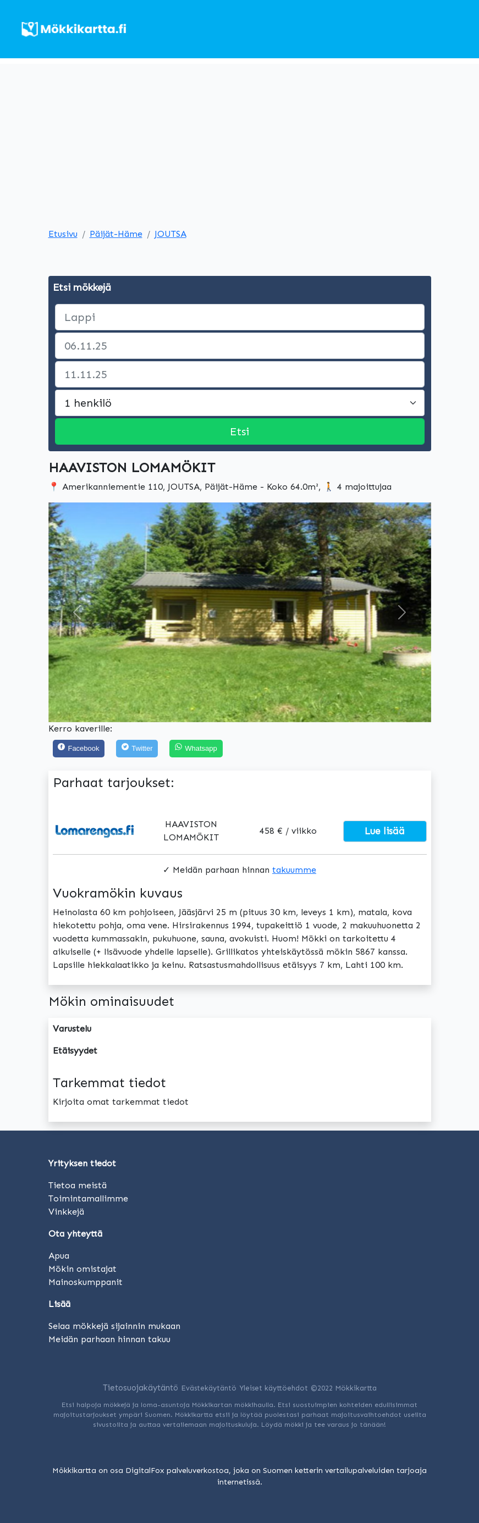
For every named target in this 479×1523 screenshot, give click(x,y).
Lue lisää (385, 831)
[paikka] (240, 317)
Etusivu (63, 234)
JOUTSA (170, 234)
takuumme (294, 870)
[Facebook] (79, 749)
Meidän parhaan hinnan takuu (109, 1339)
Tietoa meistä (77, 1185)
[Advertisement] (239, 141)
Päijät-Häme (116, 234)
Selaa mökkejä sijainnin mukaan (114, 1326)
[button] (77, 612)
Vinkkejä (66, 1211)
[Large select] (240, 403)
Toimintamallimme (88, 1198)
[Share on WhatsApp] (195, 749)
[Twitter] (137, 749)
